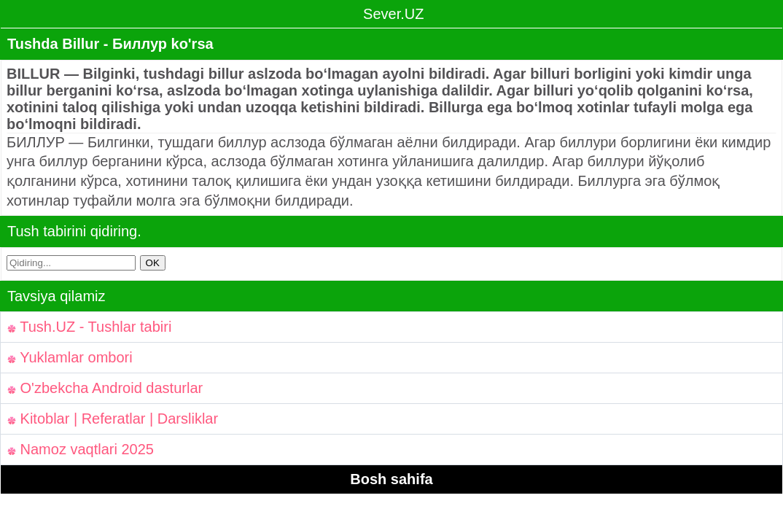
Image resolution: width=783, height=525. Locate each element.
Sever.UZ (391, 14)
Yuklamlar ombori (70, 357)
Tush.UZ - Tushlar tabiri (89, 327)
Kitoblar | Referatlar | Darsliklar (112, 419)
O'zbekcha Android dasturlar (105, 388)
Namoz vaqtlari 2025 (80, 449)
